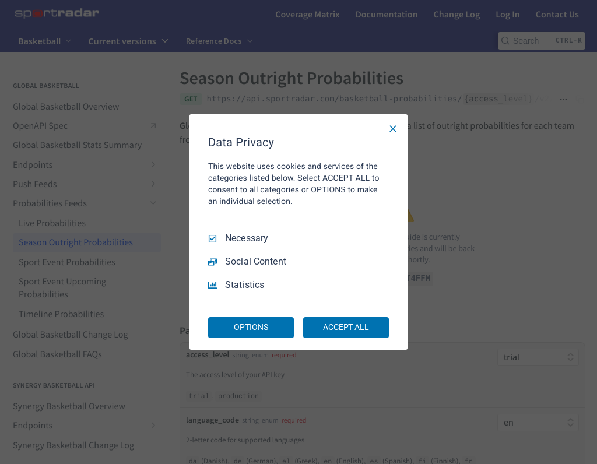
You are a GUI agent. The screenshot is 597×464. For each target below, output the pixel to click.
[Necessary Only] (393, 128)
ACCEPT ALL (346, 327)
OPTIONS (251, 327)
